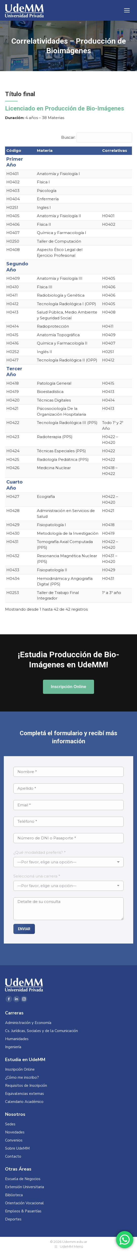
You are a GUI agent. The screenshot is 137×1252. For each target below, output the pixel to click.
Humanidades (17, 1039)
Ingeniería (13, 1047)
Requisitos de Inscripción (26, 1085)
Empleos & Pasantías (23, 1211)
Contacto (13, 1156)
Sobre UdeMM (17, 1148)
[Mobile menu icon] (127, 10)
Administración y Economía (28, 1022)
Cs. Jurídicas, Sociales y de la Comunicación (41, 1031)
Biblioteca (14, 1195)
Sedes (10, 1124)
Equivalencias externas (24, 1093)
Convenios (13, 1140)
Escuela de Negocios (22, 1179)
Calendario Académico (24, 1101)
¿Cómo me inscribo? (22, 1077)
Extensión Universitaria (24, 1187)
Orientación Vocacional (24, 1203)
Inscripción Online (20, 1069)
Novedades (15, 1132)
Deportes (13, 1219)
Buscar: (68, 137)
